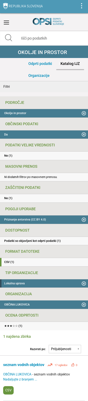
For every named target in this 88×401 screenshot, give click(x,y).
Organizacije (39, 75)
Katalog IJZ (70, 63)
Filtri (6, 87)
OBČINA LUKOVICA (17, 374)
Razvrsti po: (38, 349)
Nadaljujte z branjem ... (20, 379)
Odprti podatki (40, 63)
